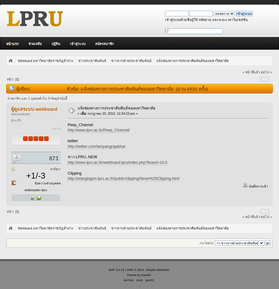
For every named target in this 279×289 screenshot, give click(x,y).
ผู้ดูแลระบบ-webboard (34, 109)
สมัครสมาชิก (104, 44)
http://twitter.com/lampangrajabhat (96, 146)
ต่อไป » (266, 72)
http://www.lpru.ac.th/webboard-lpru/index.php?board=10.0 (117, 162)
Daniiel (146, 275)
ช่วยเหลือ (35, 44)
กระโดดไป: (207, 243)
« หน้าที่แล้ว (251, 72)
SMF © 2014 (135, 269)
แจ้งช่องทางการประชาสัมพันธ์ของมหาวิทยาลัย (116, 108)
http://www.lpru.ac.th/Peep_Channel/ (99, 130)
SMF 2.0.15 (116, 269)
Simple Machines (157, 269)
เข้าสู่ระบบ (78, 44)
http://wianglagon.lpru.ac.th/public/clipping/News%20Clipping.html (124, 178)
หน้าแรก (12, 44)
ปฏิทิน (55, 44)
